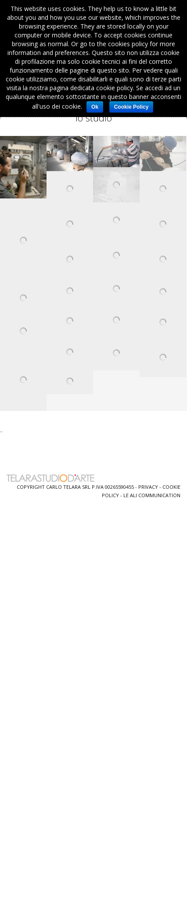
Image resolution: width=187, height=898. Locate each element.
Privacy (148, 487)
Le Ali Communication (151, 495)
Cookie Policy (131, 107)
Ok (94, 107)
